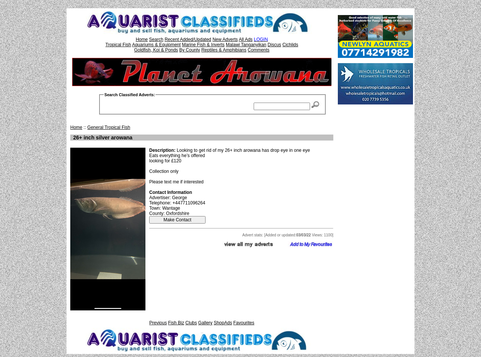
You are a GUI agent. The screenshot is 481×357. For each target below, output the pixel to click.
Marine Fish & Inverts (203, 44)
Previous (158, 322)
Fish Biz (176, 322)
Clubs (191, 322)
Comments (258, 50)
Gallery (205, 322)
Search (156, 39)
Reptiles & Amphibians (224, 50)
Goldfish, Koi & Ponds (156, 50)
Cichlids (290, 44)
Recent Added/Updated (188, 39)
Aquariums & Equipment (156, 44)
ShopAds (223, 322)
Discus (274, 44)
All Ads (246, 39)
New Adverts (224, 39)
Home (142, 39)
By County (189, 50)
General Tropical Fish (108, 127)
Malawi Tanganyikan (246, 44)
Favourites (243, 322)
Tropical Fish (118, 44)
